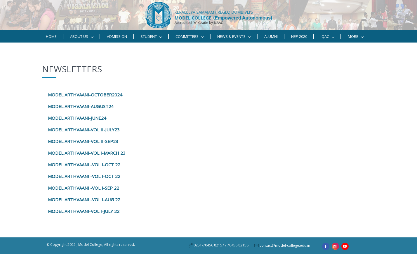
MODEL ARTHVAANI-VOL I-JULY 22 (83, 211)
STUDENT (151, 36)
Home (51, 36)
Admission (117, 36)
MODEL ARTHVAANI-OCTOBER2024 (85, 95)
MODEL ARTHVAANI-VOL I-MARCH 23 (87, 153)
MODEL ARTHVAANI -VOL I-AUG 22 (84, 199)
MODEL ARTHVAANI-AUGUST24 (81, 106)
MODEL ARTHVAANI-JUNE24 (77, 118)
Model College (90, 244)
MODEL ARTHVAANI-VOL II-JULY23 (84, 130)
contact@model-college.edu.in (285, 245)
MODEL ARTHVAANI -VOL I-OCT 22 (84, 176)
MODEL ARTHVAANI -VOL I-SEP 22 (83, 188)
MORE (356, 36)
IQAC (327, 36)
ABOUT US (81, 36)
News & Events (234, 36)
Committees (190, 36)
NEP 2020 (299, 36)
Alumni (271, 36)
